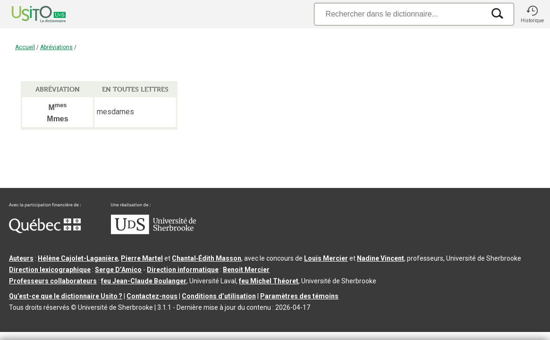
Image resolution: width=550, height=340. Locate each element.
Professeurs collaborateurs (53, 281)
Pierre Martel (142, 258)
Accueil (25, 47)
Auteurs (21, 258)
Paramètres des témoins (299, 296)
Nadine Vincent (380, 258)
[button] (532, 14)
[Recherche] (399, 14)
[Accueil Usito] (28, 14)
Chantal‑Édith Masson (206, 258)
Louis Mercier (326, 258)
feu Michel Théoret (268, 281)
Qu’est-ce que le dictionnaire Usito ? (65, 296)
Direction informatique (183, 269)
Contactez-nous (152, 296)
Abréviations (56, 47)
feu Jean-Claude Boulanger (143, 281)
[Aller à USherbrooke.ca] (153, 232)
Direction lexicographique (50, 269)
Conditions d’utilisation (219, 296)
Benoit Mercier (246, 269)
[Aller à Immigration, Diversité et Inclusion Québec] (45, 231)
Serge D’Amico (118, 269)
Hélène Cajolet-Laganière (78, 258)
